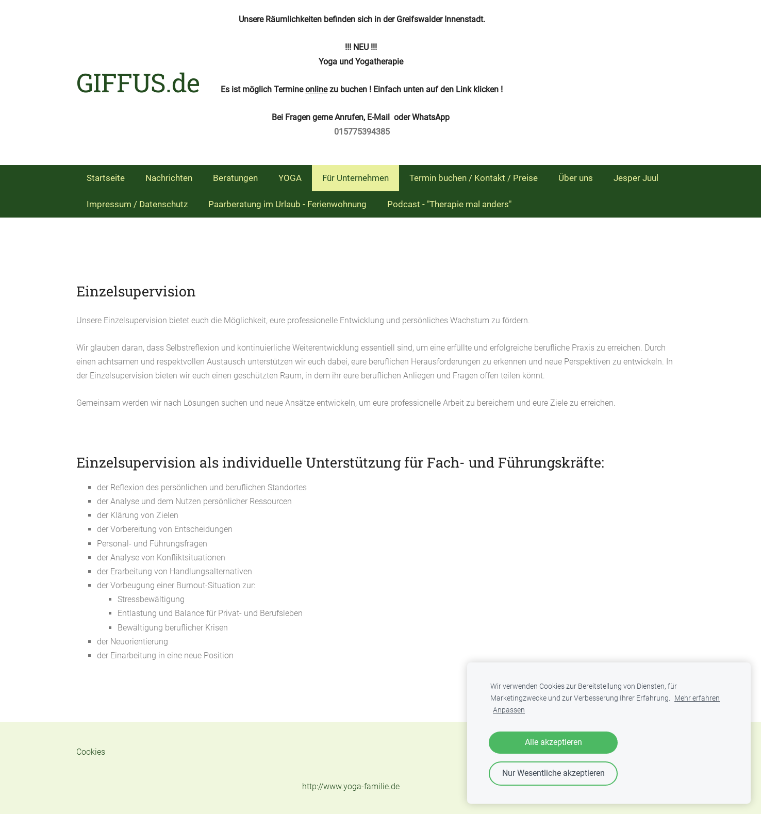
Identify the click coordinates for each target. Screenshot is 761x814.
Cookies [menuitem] (90, 752)
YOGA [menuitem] (290, 178)
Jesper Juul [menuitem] (636, 178)
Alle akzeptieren (553, 742)
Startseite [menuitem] (106, 178)
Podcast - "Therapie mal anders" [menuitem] (449, 204)
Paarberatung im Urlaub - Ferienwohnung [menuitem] (287, 204)
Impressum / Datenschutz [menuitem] (137, 204)
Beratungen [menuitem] (235, 178)
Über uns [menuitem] (575, 178)
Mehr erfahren (697, 698)
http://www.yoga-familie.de (351, 786)
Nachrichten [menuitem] (168, 178)
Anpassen (509, 710)
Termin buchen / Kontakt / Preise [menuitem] (473, 178)
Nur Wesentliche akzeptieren (553, 773)
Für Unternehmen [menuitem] (355, 178)
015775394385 (362, 132)
